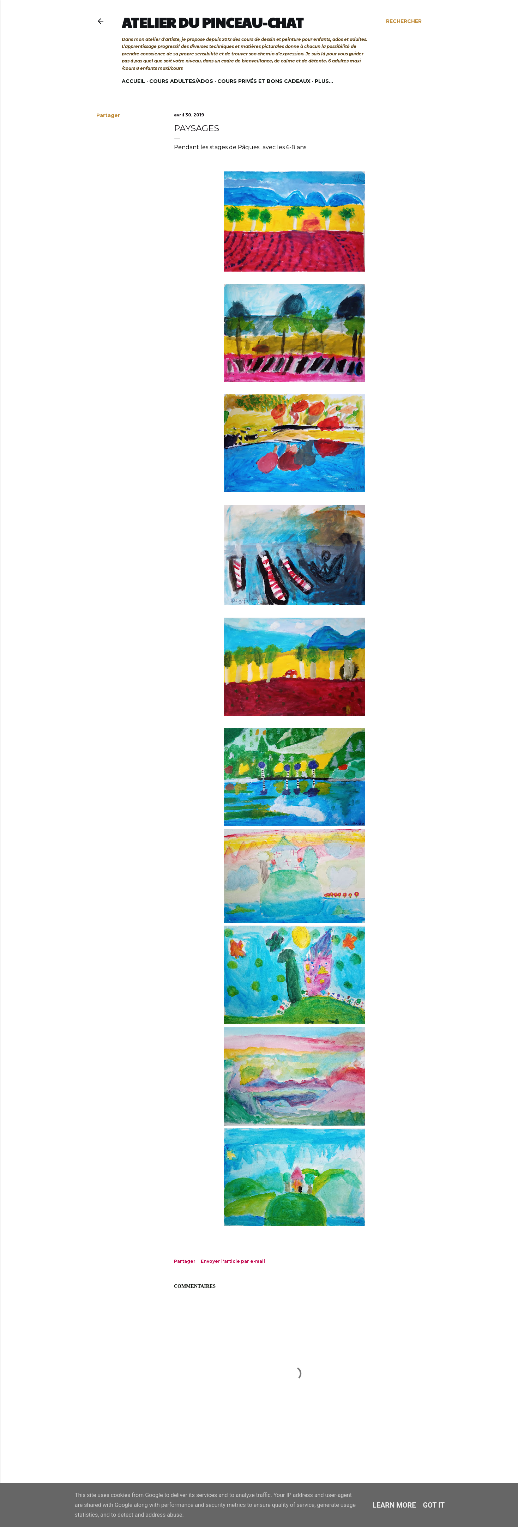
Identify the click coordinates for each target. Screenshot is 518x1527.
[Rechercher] (404, 21)
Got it (434, 1505)
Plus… (324, 81)
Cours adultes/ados (181, 81)
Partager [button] (108, 115)
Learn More (394, 1505)
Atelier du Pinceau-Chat (212, 22)
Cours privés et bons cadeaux (264, 81)
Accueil (133, 81)
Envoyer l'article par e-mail (233, 1261)
